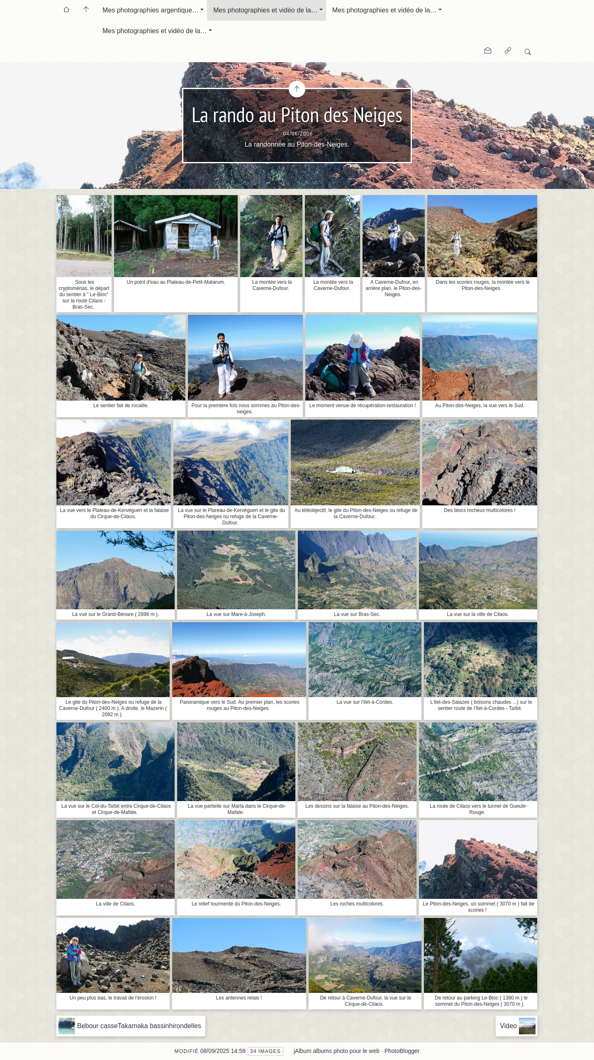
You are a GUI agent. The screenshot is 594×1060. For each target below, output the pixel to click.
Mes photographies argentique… (150, 10)
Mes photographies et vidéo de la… (265, 10)
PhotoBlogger (402, 1051)
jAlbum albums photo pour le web (337, 1051)
